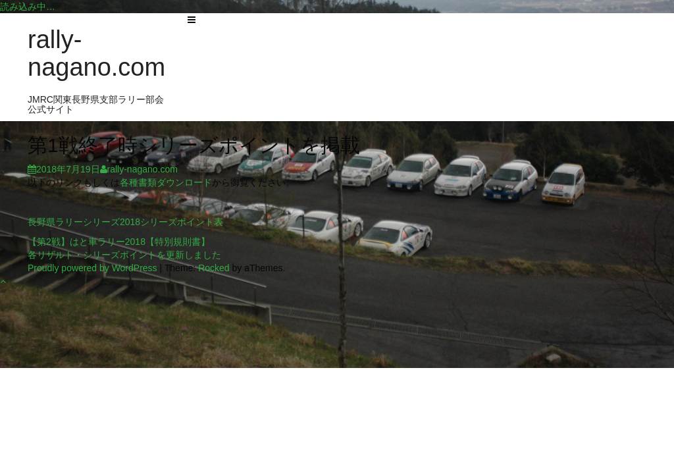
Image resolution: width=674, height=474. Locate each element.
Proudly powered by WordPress (92, 268)
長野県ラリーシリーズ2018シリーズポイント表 (125, 222)
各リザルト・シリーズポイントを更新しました (124, 255)
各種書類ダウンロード (166, 182)
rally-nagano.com (96, 53)
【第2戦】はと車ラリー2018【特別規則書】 (119, 241)
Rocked (213, 268)
